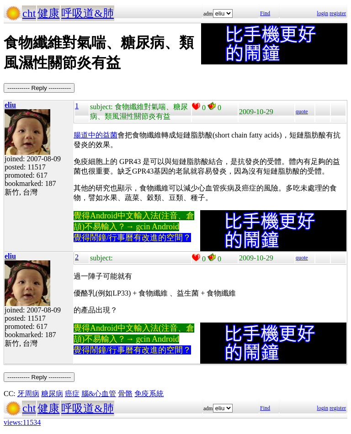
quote (302, 111)
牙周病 (28, 393)
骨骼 (125, 393)
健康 (48, 13)
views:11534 (22, 422)
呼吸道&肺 (87, 13)
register (338, 13)
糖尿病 (52, 393)
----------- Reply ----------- (39, 88)
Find (265, 13)
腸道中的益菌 (95, 135)
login (322, 13)
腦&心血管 (98, 393)
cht (29, 13)
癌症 (72, 393)
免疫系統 (149, 393)
